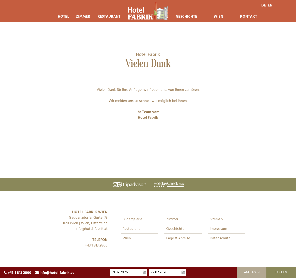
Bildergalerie (132, 219)
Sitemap (216, 219)
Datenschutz (220, 238)
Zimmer (83, 17)
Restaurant (109, 17)
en (270, 5)
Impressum (218, 229)
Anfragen (251, 272)
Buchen (281, 272)
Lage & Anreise (178, 238)
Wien (218, 17)
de (263, 5)
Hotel (63, 17)
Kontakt (248, 17)
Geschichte (186, 17)
